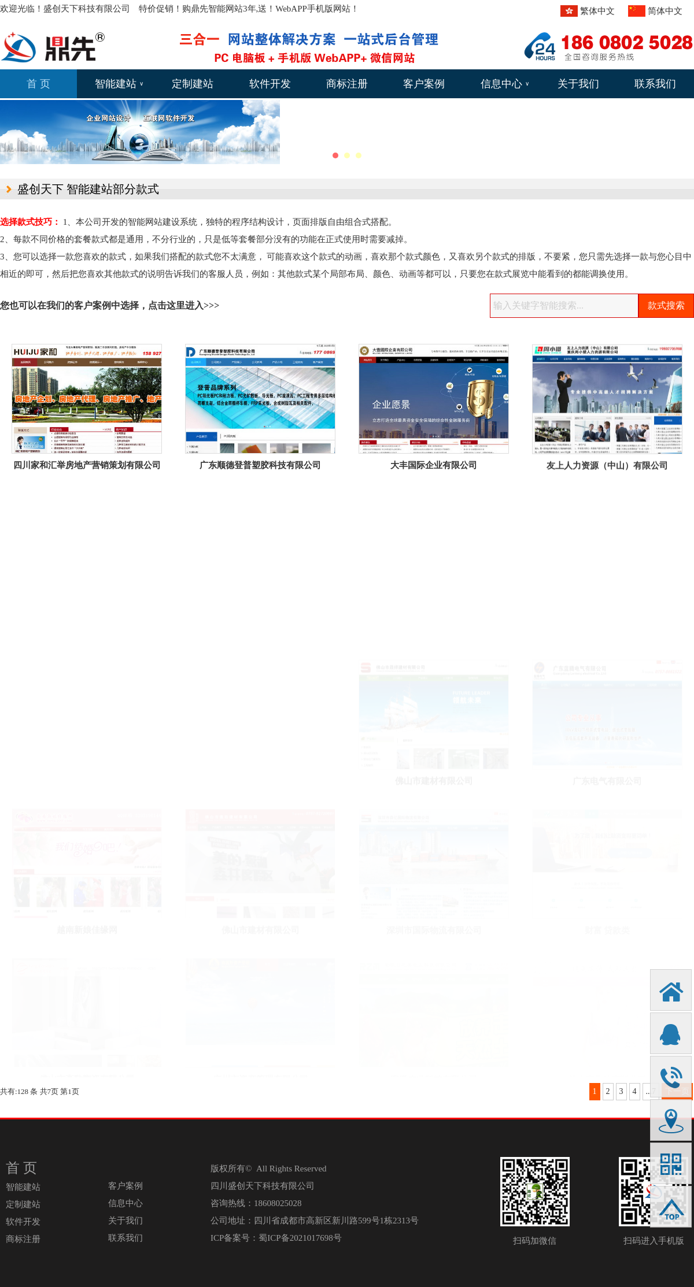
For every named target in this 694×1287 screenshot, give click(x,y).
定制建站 (192, 84)
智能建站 (119, 83)
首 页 (38, 84)
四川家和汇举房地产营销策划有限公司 (87, 465)
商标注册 (347, 84)
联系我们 (655, 84)
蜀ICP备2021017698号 (300, 1238)
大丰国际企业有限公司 (433, 466)
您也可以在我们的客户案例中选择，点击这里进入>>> (109, 305)
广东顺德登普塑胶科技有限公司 (260, 465)
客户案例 (424, 84)
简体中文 (665, 11)
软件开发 (270, 84)
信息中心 (505, 83)
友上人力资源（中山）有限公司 (607, 469)
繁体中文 (597, 11)
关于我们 (578, 84)
